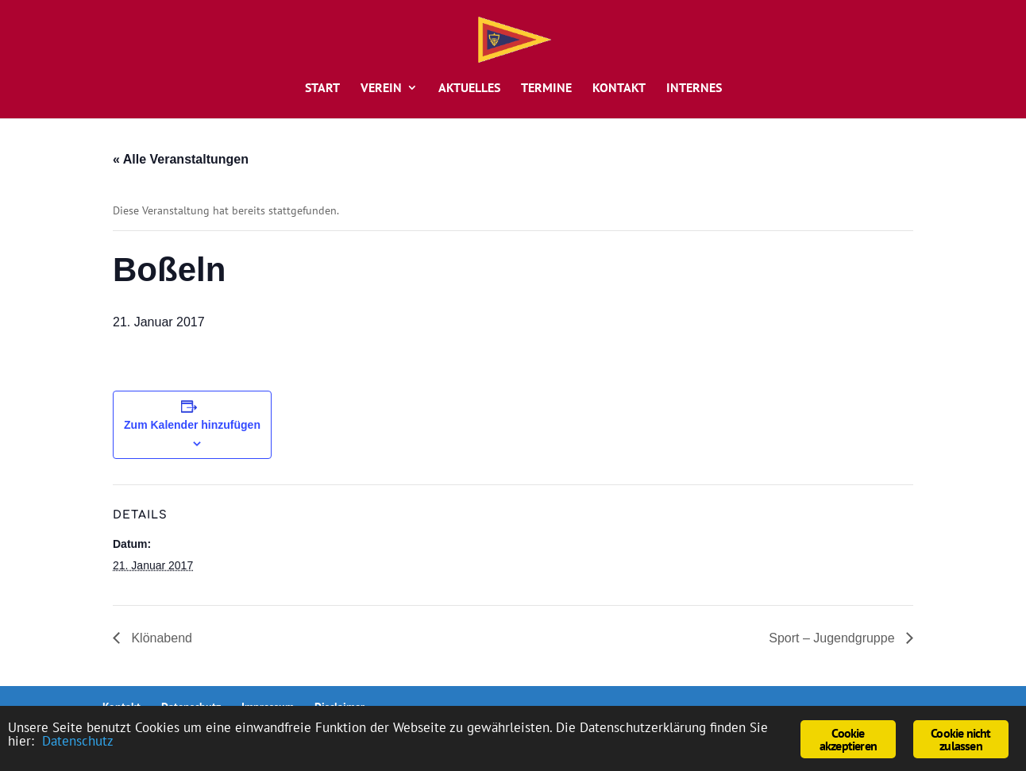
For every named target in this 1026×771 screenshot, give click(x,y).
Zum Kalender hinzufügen (192, 424)
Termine (546, 88)
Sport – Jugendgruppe (833, 638)
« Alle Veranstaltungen (181, 159)
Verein (381, 88)
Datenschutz (78, 741)
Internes (694, 88)
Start (322, 88)
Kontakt (619, 88)
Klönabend (160, 638)
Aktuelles (469, 88)
